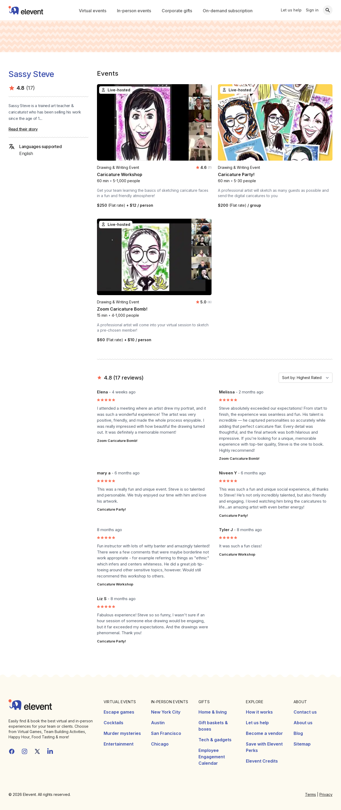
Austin (158, 722)
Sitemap (302, 744)
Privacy (325, 794)
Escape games (119, 712)
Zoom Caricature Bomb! (117, 440)
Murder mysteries (122, 733)
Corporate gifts (177, 10)
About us (303, 722)
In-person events (134, 10)
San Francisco (166, 733)
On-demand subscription (228, 10)
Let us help (291, 10)
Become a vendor (264, 733)
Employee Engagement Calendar (211, 757)
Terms (310, 794)
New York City (165, 712)
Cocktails (113, 722)
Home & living (212, 712)
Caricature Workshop (115, 584)
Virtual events (92, 10)
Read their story (23, 129)
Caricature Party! (111, 509)
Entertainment (118, 744)
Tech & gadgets (215, 739)
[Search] (327, 10)
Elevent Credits (262, 761)
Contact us (305, 712)
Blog (298, 733)
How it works (259, 712)
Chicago (160, 744)
